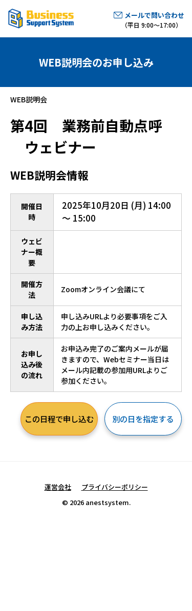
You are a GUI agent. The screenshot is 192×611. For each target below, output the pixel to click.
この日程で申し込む (59, 418)
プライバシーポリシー (114, 487)
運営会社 (58, 487)
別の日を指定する (143, 418)
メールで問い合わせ (154, 15)
